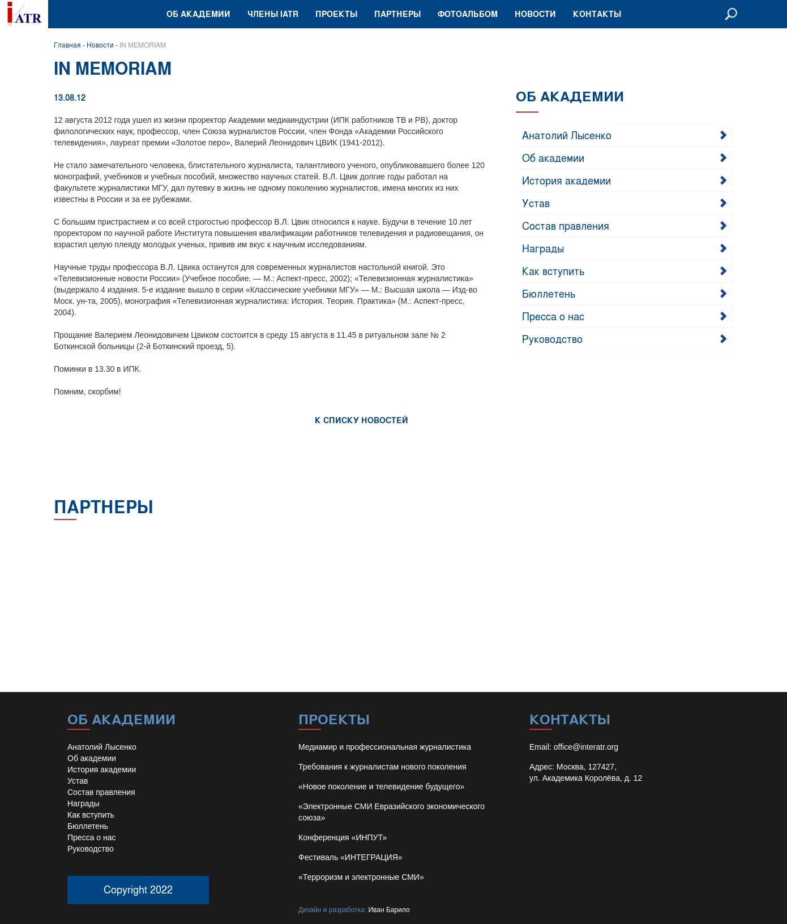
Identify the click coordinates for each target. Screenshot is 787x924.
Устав (536, 202)
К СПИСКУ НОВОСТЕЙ (361, 420)
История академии (566, 180)
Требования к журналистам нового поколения (382, 766)
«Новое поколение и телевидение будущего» (381, 786)
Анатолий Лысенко (566, 134)
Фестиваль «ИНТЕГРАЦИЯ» (350, 857)
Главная (67, 45)
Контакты (597, 14)
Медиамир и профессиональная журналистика (384, 746)
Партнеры (397, 14)
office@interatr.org (586, 746)
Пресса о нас (553, 315)
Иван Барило (388, 910)
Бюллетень (549, 293)
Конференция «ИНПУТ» (342, 837)
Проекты (336, 14)
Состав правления (565, 225)
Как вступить (553, 270)
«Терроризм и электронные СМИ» (361, 877)
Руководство (552, 338)
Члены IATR (272, 14)
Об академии (198, 14)
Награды (543, 247)
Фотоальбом (468, 14)
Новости (535, 14)
